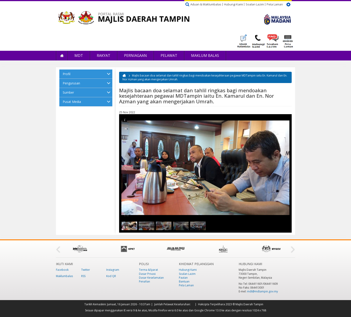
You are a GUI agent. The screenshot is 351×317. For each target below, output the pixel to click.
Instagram (112, 270)
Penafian (144, 281)
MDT (78, 55)
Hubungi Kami (233, 4)
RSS (83, 276)
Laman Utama (62, 55)
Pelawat (169, 55)
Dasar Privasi (147, 274)
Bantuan (184, 281)
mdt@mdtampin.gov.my (262, 291)
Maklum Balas (205, 55)
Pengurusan (71, 83)
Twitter (85, 270)
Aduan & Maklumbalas (205, 4)
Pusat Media (72, 101)
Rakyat (103, 55)
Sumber (68, 92)
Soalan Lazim (255, 4)
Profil (66, 74)
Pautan (183, 278)
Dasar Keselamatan (151, 278)
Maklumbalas (64, 276)
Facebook (62, 270)
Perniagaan (135, 55)
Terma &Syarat (148, 270)
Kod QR (111, 276)
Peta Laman (275, 4)
